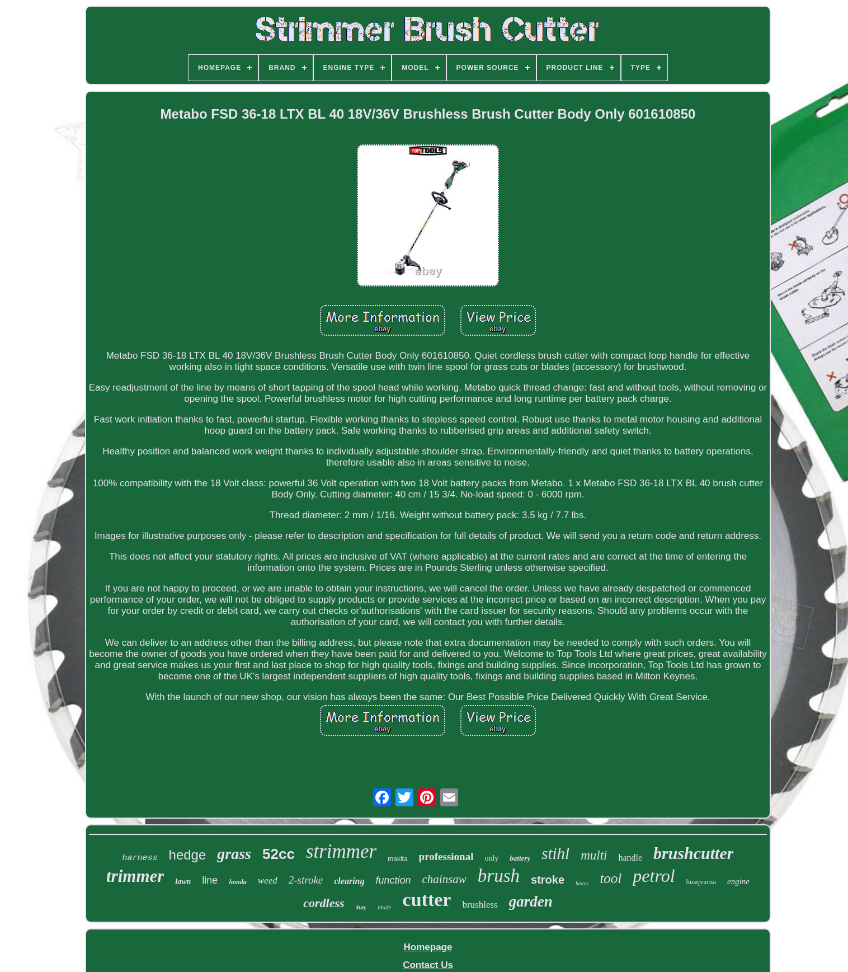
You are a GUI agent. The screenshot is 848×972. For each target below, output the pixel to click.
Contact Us (428, 965)
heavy (582, 883)
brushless (479, 904)
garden (531, 901)
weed (267, 880)
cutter (427, 899)
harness (140, 858)
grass (234, 853)
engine (738, 881)
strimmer (341, 851)
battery (520, 858)
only (491, 858)
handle (630, 857)
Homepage (428, 947)
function (393, 880)
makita (397, 859)
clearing (349, 881)
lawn (183, 881)
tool (610, 878)
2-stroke (306, 880)
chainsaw (444, 879)
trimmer (135, 876)
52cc (278, 854)
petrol (654, 876)
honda (237, 882)
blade (384, 907)
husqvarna (701, 881)
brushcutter (693, 853)
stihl (555, 853)
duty (361, 907)
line (210, 880)
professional (446, 856)
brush (499, 876)
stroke (547, 880)
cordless (323, 903)
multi (594, 855)
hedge (187, 854)
